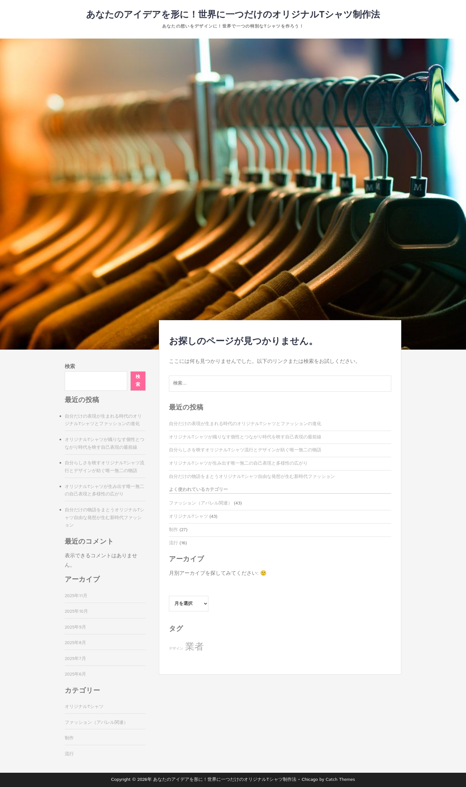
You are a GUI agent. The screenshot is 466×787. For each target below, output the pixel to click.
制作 (173, 530)
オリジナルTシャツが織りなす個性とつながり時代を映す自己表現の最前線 (245, 437)
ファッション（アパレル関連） (200, 503)
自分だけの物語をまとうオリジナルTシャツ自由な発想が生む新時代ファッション (252, 476)
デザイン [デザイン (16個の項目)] (176, 648)
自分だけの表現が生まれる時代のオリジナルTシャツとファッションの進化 (245, 424)
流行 (173, 543)
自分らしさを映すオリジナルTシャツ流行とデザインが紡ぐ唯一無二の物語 (245, 450)
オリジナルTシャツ (188, 516)
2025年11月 (76, 596)
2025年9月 (75, 627)
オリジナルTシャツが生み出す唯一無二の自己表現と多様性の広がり (238, 463)
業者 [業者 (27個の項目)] (194, 647)
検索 (70, 366)
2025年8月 (75, 643)
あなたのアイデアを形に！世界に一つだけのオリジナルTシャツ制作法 (233, 14)
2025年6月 (75, 674)
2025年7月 (75, 658)
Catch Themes (340, 779)
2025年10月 (76, 611)
